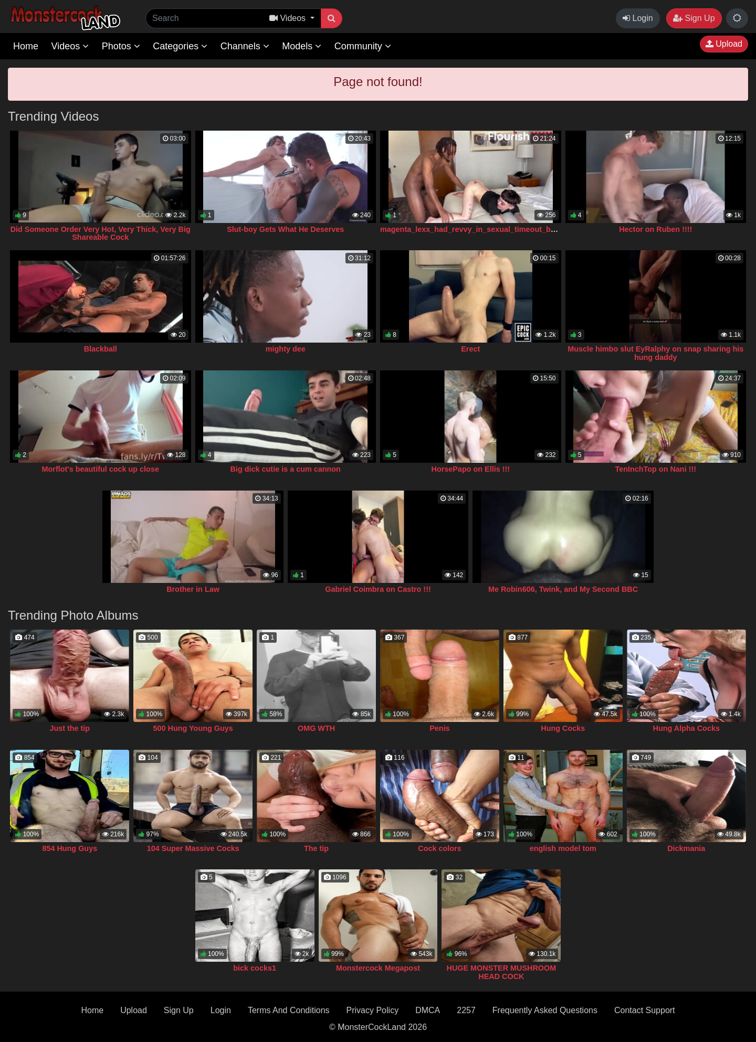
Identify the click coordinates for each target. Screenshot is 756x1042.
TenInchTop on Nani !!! (655, 469)
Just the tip (69, 728)
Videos (70, 46)
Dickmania (686, 848)
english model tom (563, 848)
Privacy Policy (372, 1010)
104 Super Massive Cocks (193, 848)
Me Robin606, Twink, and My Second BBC (563, 589)
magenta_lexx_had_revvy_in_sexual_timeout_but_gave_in (485, 229)
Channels (244, 46)
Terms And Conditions (289, 1010)
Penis (439, 728)
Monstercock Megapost (378, 968)
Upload (724, 43)
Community (362, 46)
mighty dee (286, 349)
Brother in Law (192, 589)
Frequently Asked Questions (544, 1010)
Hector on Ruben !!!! (655, 229)
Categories (180, 46)
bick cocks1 (254, 968)
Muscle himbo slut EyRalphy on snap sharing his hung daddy (655, 353)
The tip (316, 848)
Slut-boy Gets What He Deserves (285, 229)
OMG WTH (316, 728)
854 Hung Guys (69, 848)
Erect (470, 349)
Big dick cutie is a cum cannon (285, 469)
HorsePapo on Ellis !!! (470, 469)
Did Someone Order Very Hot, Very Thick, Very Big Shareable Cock (100, 233)
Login (638, 18)
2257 (466, 1010)
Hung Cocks (563, 728)
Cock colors (439, 848)
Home (25, 46)
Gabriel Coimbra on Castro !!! (378, 589)
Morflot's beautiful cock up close (100, 469)
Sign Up (694, 18)
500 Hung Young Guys (193, 728)
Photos (121, 46)
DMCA (427, 1010)
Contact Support (644, 1010)
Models (301, 46)
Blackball (100, 349)
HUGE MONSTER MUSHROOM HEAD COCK (501, 972)
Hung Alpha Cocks (686, 728)
